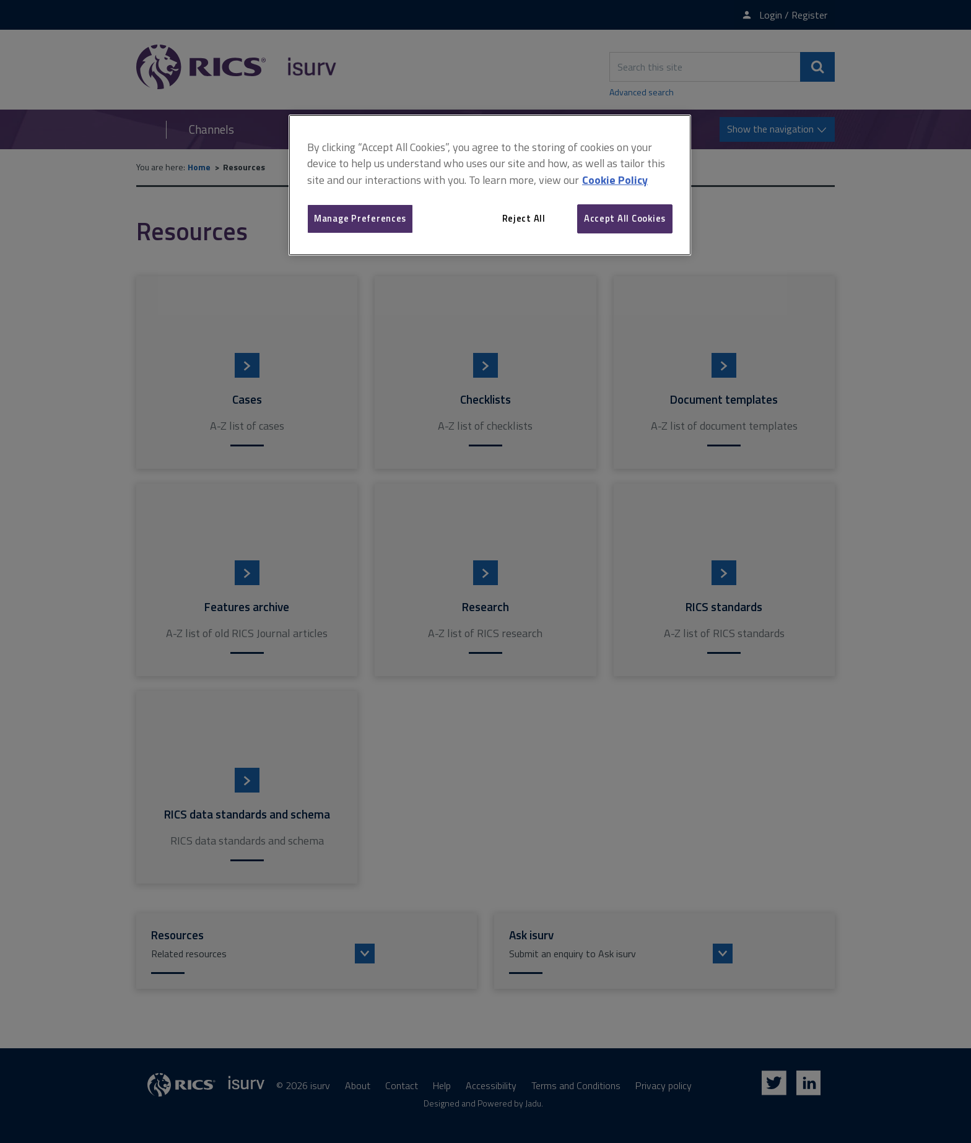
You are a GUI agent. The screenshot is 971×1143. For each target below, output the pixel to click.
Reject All (524, 218)
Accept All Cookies (625, 218)
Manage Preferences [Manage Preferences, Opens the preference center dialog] (360, 218)
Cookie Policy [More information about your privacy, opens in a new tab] (615, 180)
